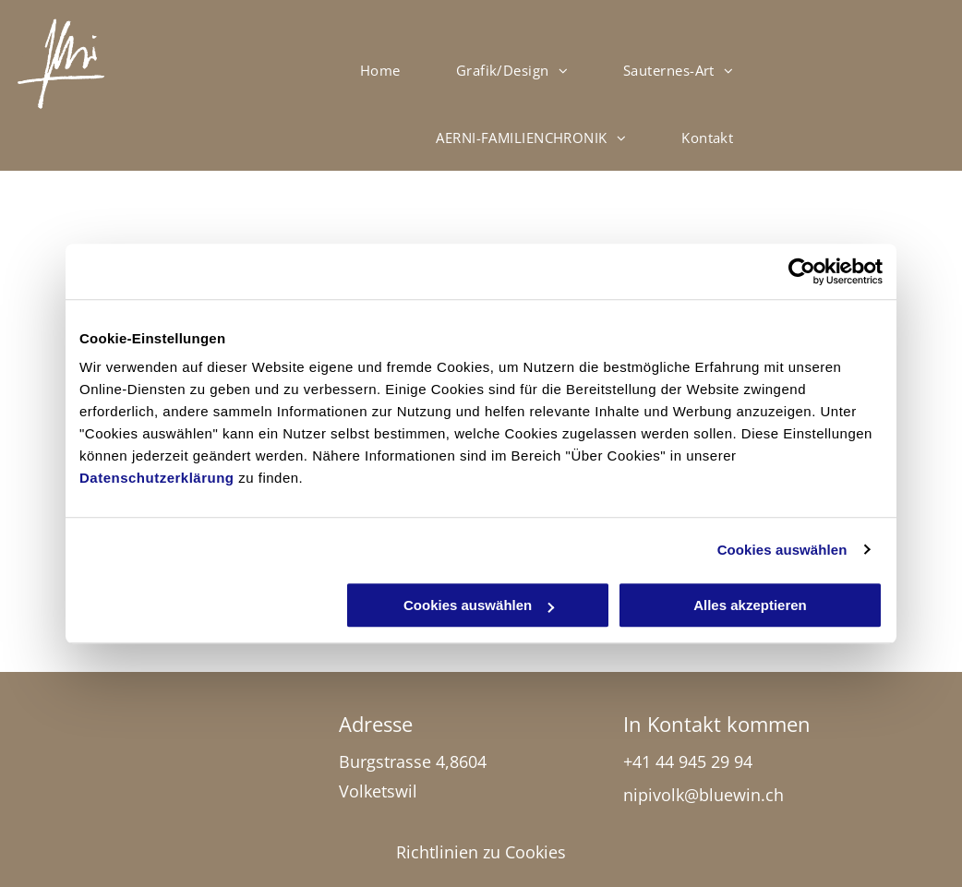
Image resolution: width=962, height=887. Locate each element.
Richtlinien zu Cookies (481, 852)
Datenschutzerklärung (156, 477)
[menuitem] (380, 70)
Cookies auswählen (782, 549)
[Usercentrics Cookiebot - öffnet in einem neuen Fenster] (802, 271)
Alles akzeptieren (750, 605)
